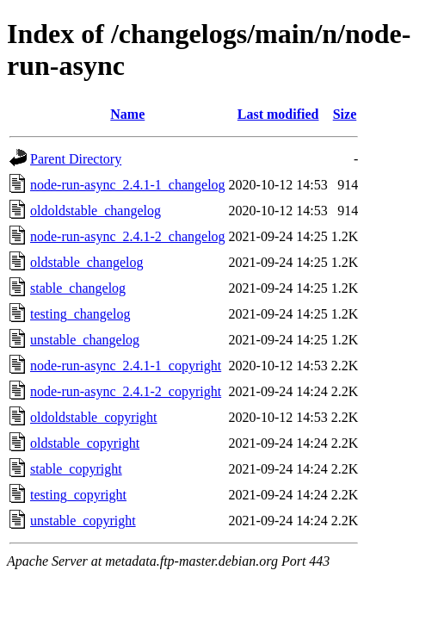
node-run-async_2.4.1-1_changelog (127, 184)
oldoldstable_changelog (95, 210)
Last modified (278, 114)
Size (345, 114)
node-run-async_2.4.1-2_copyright (125, 391)
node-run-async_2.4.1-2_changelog (127, 236)
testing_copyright (78, 494)
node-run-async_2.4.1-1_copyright (125, 365)
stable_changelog (78, 288)
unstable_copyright (83, 520)
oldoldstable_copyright (93, 417)
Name (127, 114)
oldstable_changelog (87, 262)
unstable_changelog (84, 339)
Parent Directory (75, 159)
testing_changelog (80, 314)
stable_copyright (76, 469)
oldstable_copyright (84, 443)
